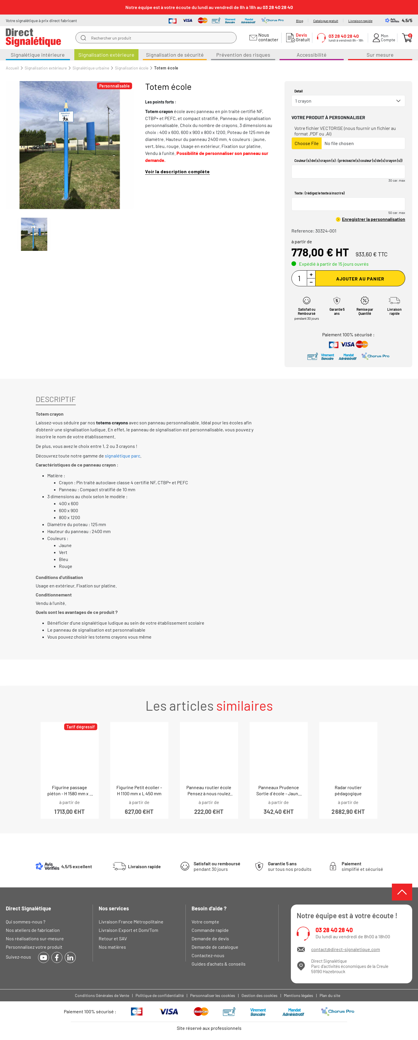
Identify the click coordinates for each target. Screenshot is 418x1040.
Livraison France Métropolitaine (131, 921)
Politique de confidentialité (160, 995)
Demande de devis (210, 938)
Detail (298, 91)
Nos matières (112, 947)
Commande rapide (210, 930)
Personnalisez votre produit (34, 947)
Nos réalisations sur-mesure (35, 938)
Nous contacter (267, 37)
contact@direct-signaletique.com (345, 949)
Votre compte (205, 921)
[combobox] (348, 101)
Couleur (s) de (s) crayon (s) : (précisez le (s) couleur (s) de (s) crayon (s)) (348, 160)
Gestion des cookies (260, 995)
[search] (83, 37)
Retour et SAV (113, 938)
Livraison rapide (360, 21)
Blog (299, 21)
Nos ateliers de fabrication (33, 930)
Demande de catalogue (215, 947)
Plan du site (330, 995)
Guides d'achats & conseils (219, 963)
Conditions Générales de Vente (102, 995)
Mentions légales (298, 995)
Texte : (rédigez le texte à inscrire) (319, 193)
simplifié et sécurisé (362, 866)
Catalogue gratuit (325, 21)
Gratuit (301, 37)
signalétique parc (122, 455)
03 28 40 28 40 (334, 930)
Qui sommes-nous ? (25, 921)
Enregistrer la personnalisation (373, 219)
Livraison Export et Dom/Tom (128, 930)
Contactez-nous (208, 955)
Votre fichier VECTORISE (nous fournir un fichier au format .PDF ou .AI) (345, 130)
